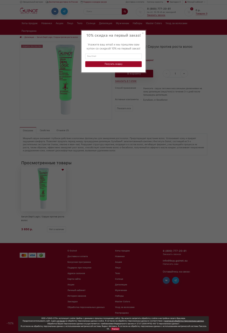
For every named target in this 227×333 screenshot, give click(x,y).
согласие (60, 321)
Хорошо (115, 329)
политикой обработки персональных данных (184, 321)
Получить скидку (114, 64)
